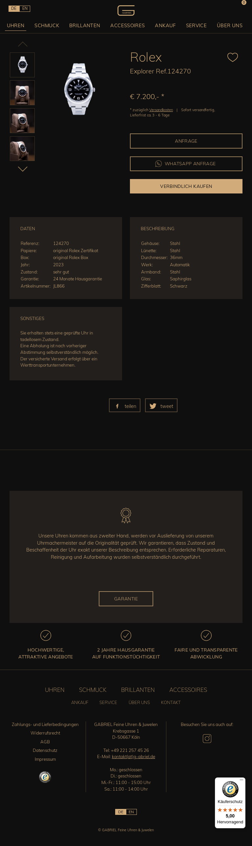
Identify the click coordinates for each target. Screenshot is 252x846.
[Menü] (241, 781)
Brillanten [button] (86, 25)
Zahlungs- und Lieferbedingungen (45, 724)
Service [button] (195, 25)
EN (24, 8)
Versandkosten (161, 110)
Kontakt (171, 702)
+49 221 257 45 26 (130, 750)
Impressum (45, 759)
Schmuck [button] (49, 25)
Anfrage (186, 141)
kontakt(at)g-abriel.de (133, 756)
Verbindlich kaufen (186, 186)
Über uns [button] (227, 25)
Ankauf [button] (165, 25)
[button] (124, 405)
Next (16, 168)
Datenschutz (45, 750)
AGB (45, 741)
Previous (16, 46)
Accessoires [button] (128, 25)
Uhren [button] (18, 25)
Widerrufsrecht (45, 732)
